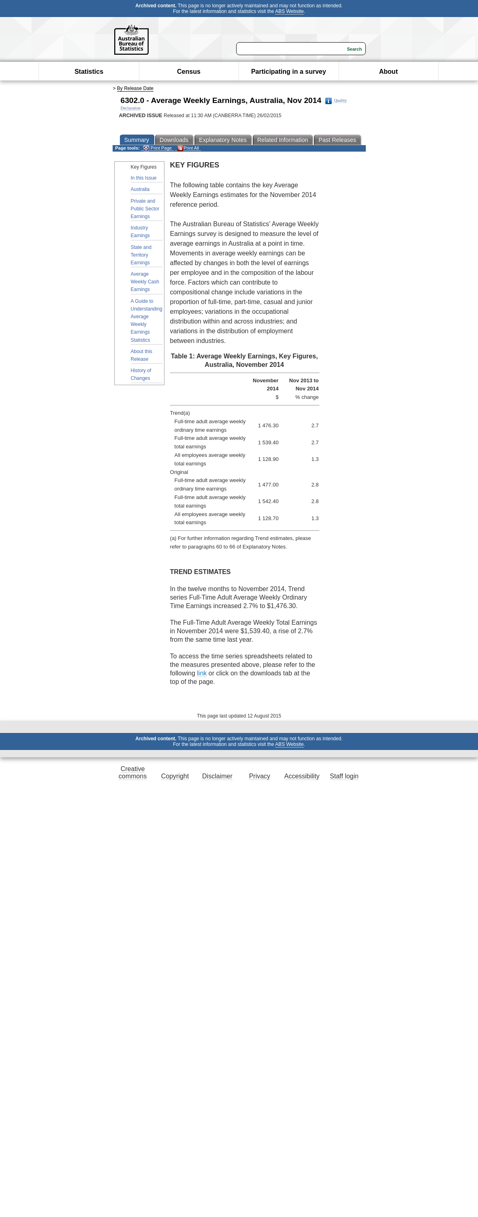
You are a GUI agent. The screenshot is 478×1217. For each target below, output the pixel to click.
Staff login (344, 776)
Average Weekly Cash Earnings (145, 281)
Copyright (175, 776)
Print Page (157, 148)
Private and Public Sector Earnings (145, 208)
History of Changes (141, 374)
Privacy (259, 776)
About (388, 71)
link (202, 673)
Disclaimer (217, 776)
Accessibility (302, 776)
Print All (188, 148)
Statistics (89, 71)
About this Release (141, 355)
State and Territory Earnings (141, 255)
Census (189, 71)
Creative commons (133, 772)
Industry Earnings (140, 231)
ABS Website (289, 11)
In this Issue (144, 178)
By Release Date (135, 88)
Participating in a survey (288, 71)
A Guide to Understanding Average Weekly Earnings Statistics (146, 320)
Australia (140, 189)
